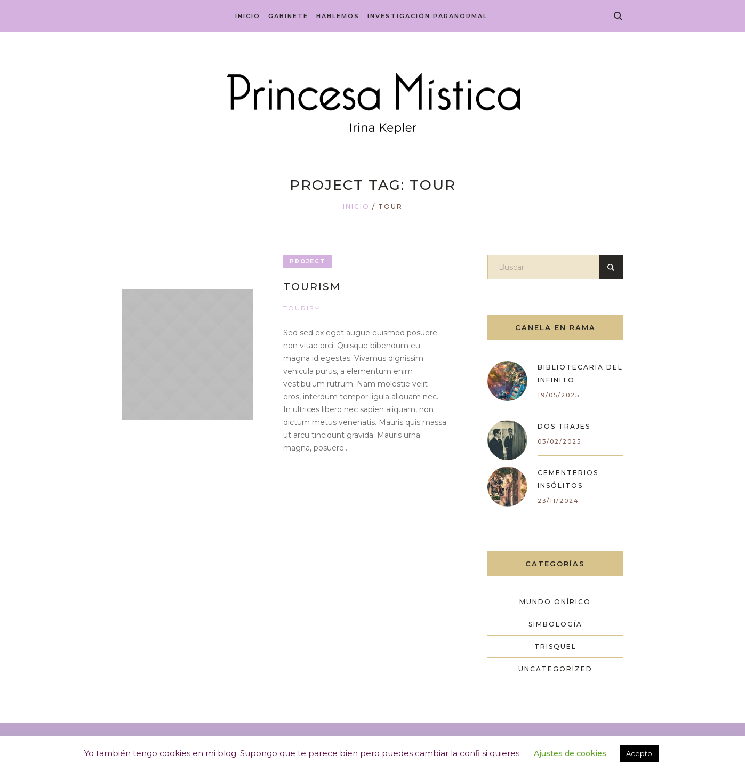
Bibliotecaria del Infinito (580, 373)
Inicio (356, 207)
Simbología (555, 624)
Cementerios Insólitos (568, 479)
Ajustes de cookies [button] (570, 753)
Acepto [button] (639, 753)
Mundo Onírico (555, 602)
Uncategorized (555, 669)
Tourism (312, 286)
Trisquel (555, 646)
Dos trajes (564, 426)
